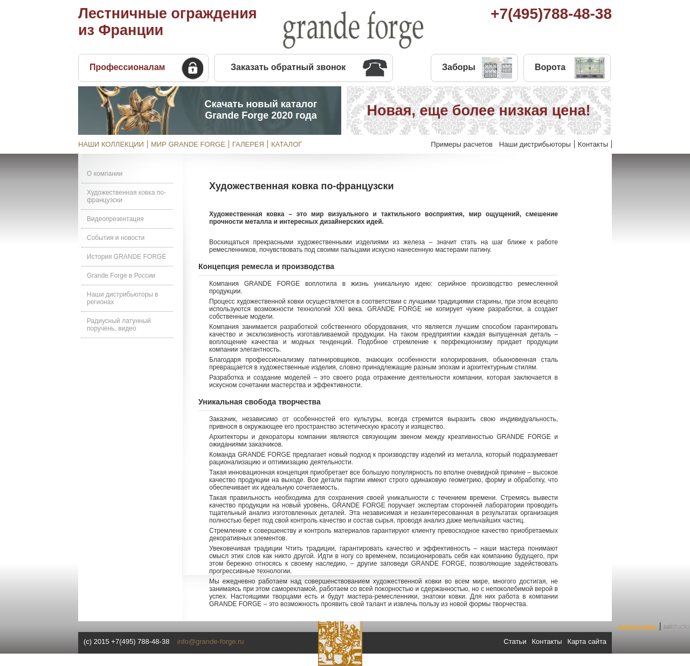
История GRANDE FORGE (126, 256)
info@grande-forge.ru (210, 641)
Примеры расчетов (462, 144)
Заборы (458, 67)
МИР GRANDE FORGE (188, 144)
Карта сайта (587, 641)
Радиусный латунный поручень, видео (119, 324)
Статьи (514, 641)
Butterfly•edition (638, 627)
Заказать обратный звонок (288, 67)
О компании (104, 173)
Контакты (593, 144)
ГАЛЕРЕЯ (248, 144)
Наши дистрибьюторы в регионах (122, 298)
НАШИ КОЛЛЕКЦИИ (111, 144)
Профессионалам (127, 67)
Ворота (550, 67)
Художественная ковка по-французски (126, 196)
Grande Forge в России (121, 275)
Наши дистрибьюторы (535, 144)
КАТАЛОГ (286, 144)
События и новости (115, 238)
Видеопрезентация (115, 219)
